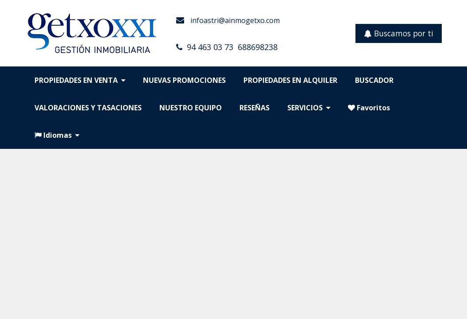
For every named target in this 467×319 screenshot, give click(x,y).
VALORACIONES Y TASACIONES (88, 108)
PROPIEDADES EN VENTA (80, 80)
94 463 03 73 (210, 47)
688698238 (258, 47)
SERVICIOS (308, 108)
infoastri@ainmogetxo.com (234, 20)
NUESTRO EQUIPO (190, 108)
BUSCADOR (374, 80)
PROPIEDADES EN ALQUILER (290, 80)
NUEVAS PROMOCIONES (184, 80)
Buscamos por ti (398, 33)
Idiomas (57, 135)
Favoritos (369, 108)
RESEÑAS (254, 108)
